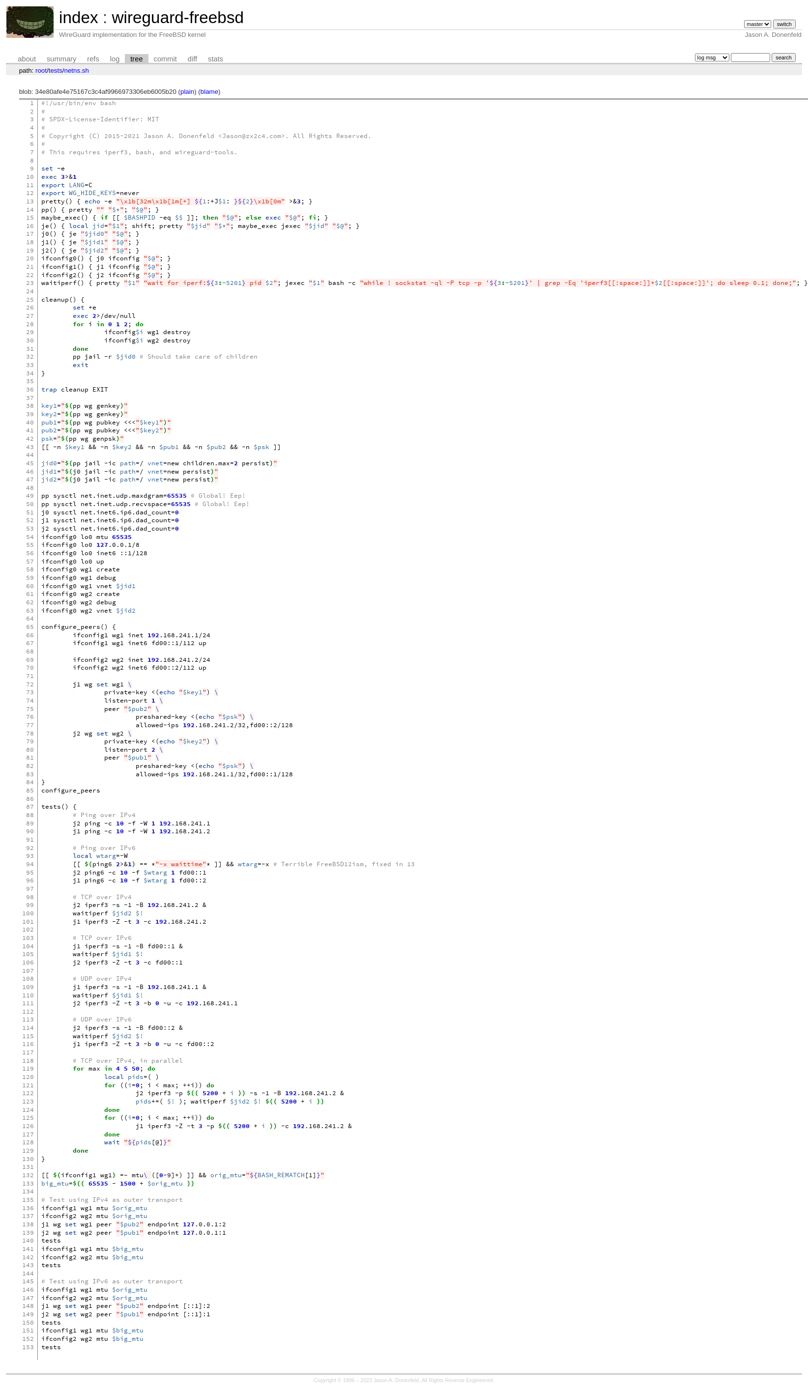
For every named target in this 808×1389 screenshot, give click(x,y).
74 (30, 700)
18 (30, 242)
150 (28, 1322)
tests (55, 70)
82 (30, 766)
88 (30, 815)
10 (30, 176)
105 (28, 954)
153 (28, 1347)
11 (30, 185)
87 (30, 806)
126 (28, 1126)
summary (61, 59)
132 (28, 1175)
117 (28, 1052)
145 (28, 1281)
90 (30, 831)
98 (30, 897)
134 (28, 1191)
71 (30, 676)
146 (28, 1289)
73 (30, 692)
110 (28, 995)
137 (28, 1216)
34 (30, 373)
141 (28, 1249)
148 (28, 1306)
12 (30, 193)
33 (30, 365)
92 (30, 848)
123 (28, 1101)
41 (30, 430)
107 (28, 970)
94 (30, 864)
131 (28, 1166)
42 (30, 438)
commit (165, 59)
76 (30, 716)
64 (30, 618)
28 (30, 324)
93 (30, 855)
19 (30, 250)
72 (30, 684)
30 (30, 340)
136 (28, 1208)
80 (30, 749)
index (78, 17)
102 (28, 929)
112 (28, 1011)
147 (28, 1298)
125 (28, 1117)
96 (30, 880)
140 (28, 1240)
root (41, 70)
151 (28, 1330)
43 (30, 447)
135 (28, 1199)
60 (30, 586)
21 (30, 266)
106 (28, 962)
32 (30, 356)
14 (30, 209)
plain (187, 91)
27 (30, 316)
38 (30, 405)
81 (30, 757)
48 (30, 487)
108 (28, 978)
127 (28, 1134)
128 (28, 1142)
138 (28, 1224)
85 (30, 790)
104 (28, 946)
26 (30, 307)
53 (30, 528)
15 (30, 217)
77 (30, 725)
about (27, 59)
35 (30, 381)
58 (30, 569)
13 (30, 201)
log (115, 59)
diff (192, 59)
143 (28, 1265)
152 (28, 1338)
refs (93, 59)
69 (30, 659)
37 (30, 398)
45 (30, 463)
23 (30, 283)
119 (28, 1068)
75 (30, 709)
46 (30, 471)
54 (30, 537)
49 (30, 495)
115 (28, 1036)
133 (28, 1183)
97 (30, 888)
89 (30, 823)
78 (30, 733)
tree (136, 59)
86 (30, 798)
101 (28, 921)
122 (28, 1093)
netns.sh (76, 70)
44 (30, 455)
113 (28, 1019)
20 (30, 258)
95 (30, 872)
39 (30, 414)
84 (30, 782)
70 (30, 667)
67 (30, 643)
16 (30, 226)
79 (30, 741)
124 (28, 1110)
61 (30, 594)
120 (28, 1077)
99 (30, 905)
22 (30, 275)
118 (28, 1060)
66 (30, 635)
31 (30, 348)
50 (30, 504)
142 (28, 1257)
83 (30, 774)
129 (28, 1150)
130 (28, 1159)
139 (28, 1232)
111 (28, 1003)
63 (30, 610)
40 (30, 422)
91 (30, 839)
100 (28, 913)
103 (28, 938)
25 (30, 299)
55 (30, 544)
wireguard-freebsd (178, 17)
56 (30, 553)
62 (30, 602)
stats (215, 59)
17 (30, 233)
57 (30, 561)
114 (28, 1027)
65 (30, 627)
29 (30, 332)
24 (30, 291)
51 (30, 512)
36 (30, 389)
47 (30, 479)
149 (28, 1314)
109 (28, 987)
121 (28, 1085)
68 (30, 651)
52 (30, 520)
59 (30, 577)
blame (209, 91)
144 (28, 1273)
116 (28, 1044)
